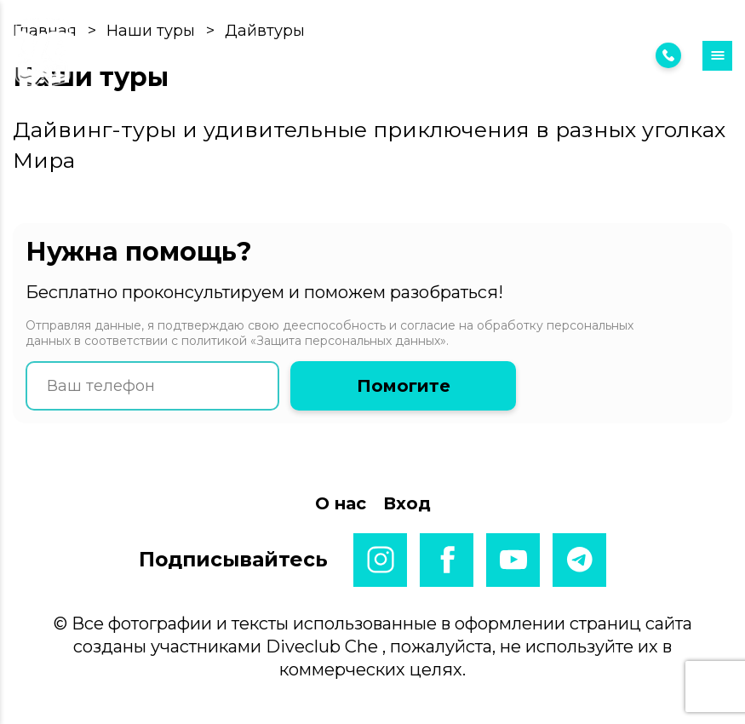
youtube (513, 560)
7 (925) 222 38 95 (596, 55)
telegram (579, 560)
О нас (340, 503)
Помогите (403, 386)
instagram (380, 560)
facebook (446, 560)
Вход (456, 56)
